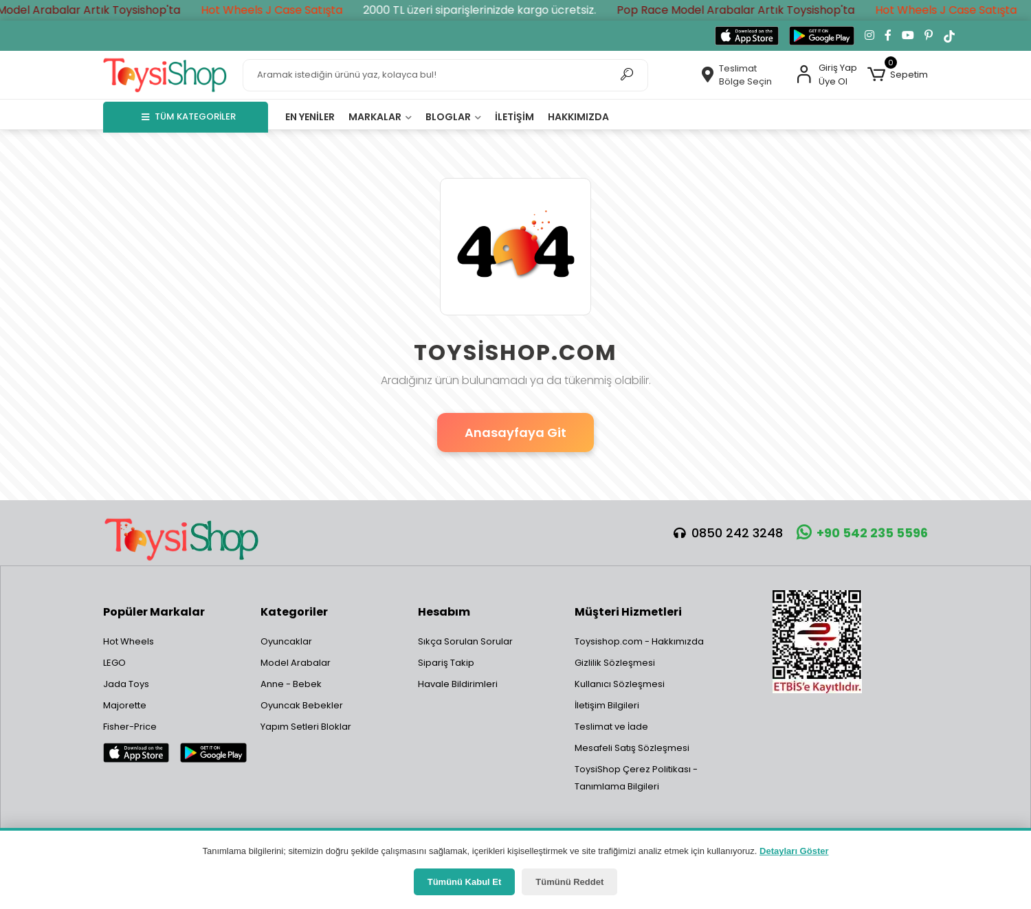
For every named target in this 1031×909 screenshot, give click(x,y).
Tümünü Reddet (569, 882)
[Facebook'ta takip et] (888, 35)
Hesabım (444, 612)
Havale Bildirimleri (458, 684)
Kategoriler (294, 612)
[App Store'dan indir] (747, 35)
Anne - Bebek (291, 684)
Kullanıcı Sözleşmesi (620, 684)
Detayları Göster (794, 851)
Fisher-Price (130, 726)
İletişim (514, 117)
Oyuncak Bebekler (301, 705)
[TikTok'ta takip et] (949, 35)
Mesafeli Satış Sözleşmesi (632, 747)
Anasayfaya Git (515, 432)
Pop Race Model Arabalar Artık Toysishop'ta (748, 10)
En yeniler (310, 117)
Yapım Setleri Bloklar (305, 726)
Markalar (380, 117)
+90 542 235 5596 (862, 532)
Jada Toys (126, 684)
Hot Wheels (128, 641)
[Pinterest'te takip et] (928, 35)
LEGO (114, 662)
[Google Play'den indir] (821, 35)
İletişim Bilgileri (607, 705)
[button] (897, 75)
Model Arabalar (295, 662)
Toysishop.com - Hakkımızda (639, 641)
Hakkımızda (578, 117)
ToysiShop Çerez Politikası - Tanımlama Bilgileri (636, 778)
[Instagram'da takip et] (869, 35)
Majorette (124, 705)
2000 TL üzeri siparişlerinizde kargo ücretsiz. (491, 10)
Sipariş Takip (446, 662)
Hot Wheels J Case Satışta (284, 10)
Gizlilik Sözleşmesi (615, 662)
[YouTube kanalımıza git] (908, 35)
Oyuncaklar (286, 641)
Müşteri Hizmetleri (628, 612)
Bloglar (453, 117)
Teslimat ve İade (611, 726)
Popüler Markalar (154, 612)
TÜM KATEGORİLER (189, 116)
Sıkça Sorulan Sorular (465, 641)
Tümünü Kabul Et (465, 882)
